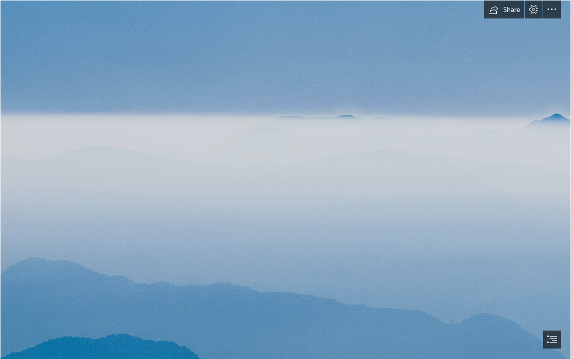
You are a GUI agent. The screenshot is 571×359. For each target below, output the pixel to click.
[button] (504, 9)
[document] (285, 179)
